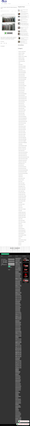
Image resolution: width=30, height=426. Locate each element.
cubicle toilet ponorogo (18, 319)
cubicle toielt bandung (22, 67)
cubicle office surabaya (9, 37)
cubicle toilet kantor (22, 105)
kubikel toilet (21, 176)
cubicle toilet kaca (21, 103)
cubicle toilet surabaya (22, 134)
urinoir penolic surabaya (22, 239)
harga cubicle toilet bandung (23, 152)
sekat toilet (20, 205)
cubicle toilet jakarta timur (23, 98)
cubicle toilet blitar (21, 82)
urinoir (20, 238)
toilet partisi (20, 226)
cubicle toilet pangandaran (23, 118)
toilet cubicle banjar (22, 220)
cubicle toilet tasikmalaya (22, 139)
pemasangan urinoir (22, 186)
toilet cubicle (20, 218)
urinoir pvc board (21, 241)
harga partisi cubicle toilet (23, 160)
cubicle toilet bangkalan (22, 72)
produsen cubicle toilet (22, 197)
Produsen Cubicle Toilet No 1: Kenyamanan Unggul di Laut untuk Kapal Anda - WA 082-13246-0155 (25, 24)
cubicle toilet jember (22, 101)
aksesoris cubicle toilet (22, 51)
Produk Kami (5, 3)
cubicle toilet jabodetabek (22, 93)
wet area (20, 243)
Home (2, 3)
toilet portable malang (22, 231)
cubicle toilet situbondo (22, 129)
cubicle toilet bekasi (22, 80)
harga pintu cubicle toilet (18, 356)
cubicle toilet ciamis (21, 87)
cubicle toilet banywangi (22, 79)
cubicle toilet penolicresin (22, 119)
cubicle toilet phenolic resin (23, 121)
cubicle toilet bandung (18, 273)
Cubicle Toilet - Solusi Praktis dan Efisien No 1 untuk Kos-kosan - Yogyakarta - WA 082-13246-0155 (24, 34)
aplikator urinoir (21, 54)
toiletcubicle (20, 236)
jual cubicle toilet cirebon (22, 168)
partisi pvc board (21, 179)
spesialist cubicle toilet (22, 212)
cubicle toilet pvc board (22, 126)
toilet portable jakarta (22, 230)
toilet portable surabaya (18, 417)
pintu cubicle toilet (21, 191)
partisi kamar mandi (22, 178)
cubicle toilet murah (22, 111)
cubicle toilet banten (22, 75)
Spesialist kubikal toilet (22, 213)
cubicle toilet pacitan (22, 114)
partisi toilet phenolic (22, 184)
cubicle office (4, 37)
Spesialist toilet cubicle (22, 215)
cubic (19, 62)
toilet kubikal (21, 225)
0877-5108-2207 (5, 262)
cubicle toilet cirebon (22, 88)
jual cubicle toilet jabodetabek (23, 170)
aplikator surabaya (21, 53)
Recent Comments (15, 248)
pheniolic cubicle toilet (22, 187)
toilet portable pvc (21, 233)
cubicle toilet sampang (22, 127)
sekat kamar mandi (21, 204)
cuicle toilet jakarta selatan (23, 145)
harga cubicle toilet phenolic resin (24, 157)
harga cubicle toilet (21, 150)
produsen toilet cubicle (22, 199)
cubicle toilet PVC (21, 124)
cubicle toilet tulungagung (23, 142)
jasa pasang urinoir (22, 163)
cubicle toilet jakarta (22, 95)
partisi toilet (20, 181)
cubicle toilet (15, 37)
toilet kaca (20, 223)
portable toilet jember (22, 192)
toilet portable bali (21, 228)
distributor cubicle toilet (22, 148)
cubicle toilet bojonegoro (22, 85)
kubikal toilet (21, 174)
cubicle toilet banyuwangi (22, 77)
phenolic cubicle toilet (22, 189)
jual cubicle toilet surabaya (23, 171)
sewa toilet (20, 210)
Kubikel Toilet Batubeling (23, 30)
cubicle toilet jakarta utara (23, 100)
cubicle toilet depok (22, 90)
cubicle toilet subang (22, 131)
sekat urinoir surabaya (18, 396)
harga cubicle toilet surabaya (23, 158)
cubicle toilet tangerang (22, 137)
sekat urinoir (21, 207)
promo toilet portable (22, 200)
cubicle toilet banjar (22, 74)
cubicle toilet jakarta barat (18, 295)
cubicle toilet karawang (22, 106)
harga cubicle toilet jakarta (23, 153)
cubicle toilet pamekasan (22, 116)
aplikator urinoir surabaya (23, 56)
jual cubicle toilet (21, 165)
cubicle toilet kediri (21, 108)
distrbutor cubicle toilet (22, 147)
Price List (9, 3)
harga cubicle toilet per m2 (23, 155)
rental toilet (20, 202)
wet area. (20, 244)
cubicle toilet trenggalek (22, 140)
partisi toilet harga (18, 375)
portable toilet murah (22, 194)
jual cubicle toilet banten (22, 166)
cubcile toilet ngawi (21, 59)
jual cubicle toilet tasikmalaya (23, 173)
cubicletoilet (20, 144)
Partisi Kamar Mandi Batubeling (24, 13)
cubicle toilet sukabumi (22, 132)
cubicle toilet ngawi (21, 113)
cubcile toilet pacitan (22, 61)
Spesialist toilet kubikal (22, 217)
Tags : (1, 37)
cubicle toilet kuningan (18, 307)
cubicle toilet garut (21, 92)
